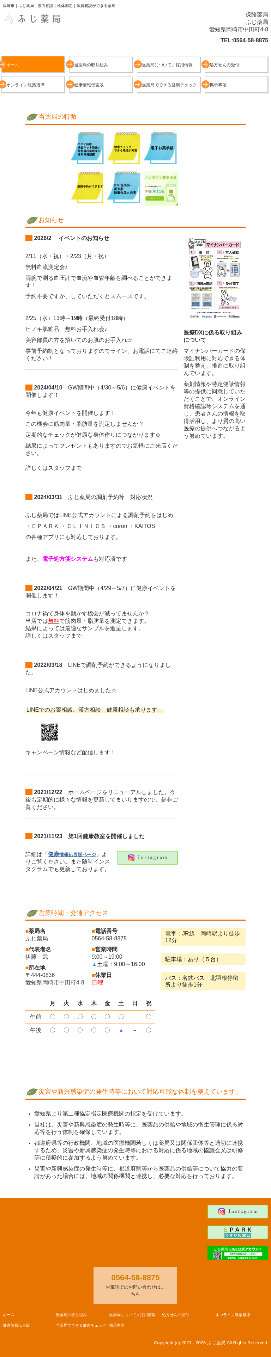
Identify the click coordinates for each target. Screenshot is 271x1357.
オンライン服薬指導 (25, 84)
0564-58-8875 (251, 40)
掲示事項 (218, 84)
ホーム (12, 64)
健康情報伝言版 (89, 84)
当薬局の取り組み (91, 64)
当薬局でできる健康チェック (169, 84)
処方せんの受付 (224, 64)
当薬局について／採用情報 (167, 64)
